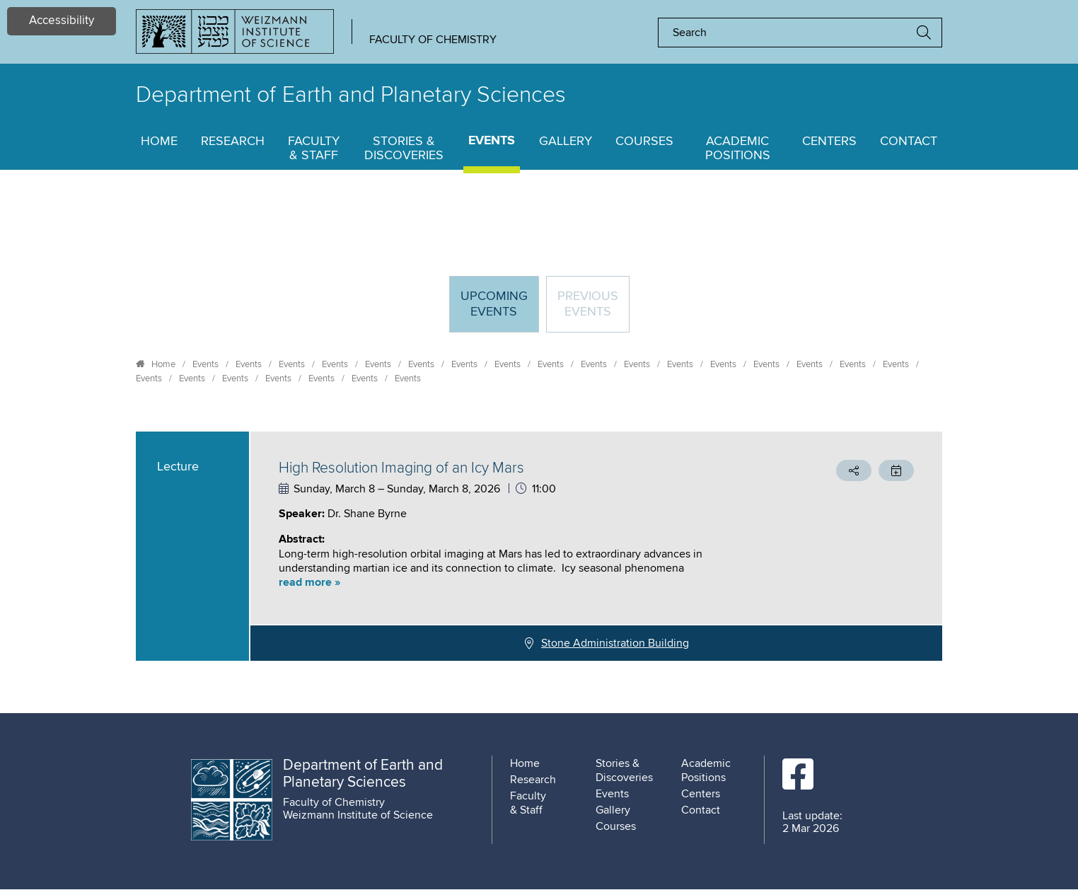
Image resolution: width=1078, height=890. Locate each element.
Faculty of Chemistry (433, 39)
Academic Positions (737, 148)
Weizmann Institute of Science (358, 815)
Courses (644, 141)
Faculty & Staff (314, 148)
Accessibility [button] (61, 20)
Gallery (565, 141)
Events (491, 141)
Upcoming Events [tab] (499, 310)
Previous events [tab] (587, 304)
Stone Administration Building (615, 643)
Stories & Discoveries (404, 148)
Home (159, 141)
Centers (829, 141)
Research (233, 141)
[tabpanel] (539, 546)
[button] (521, 582)
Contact (908, 141)
